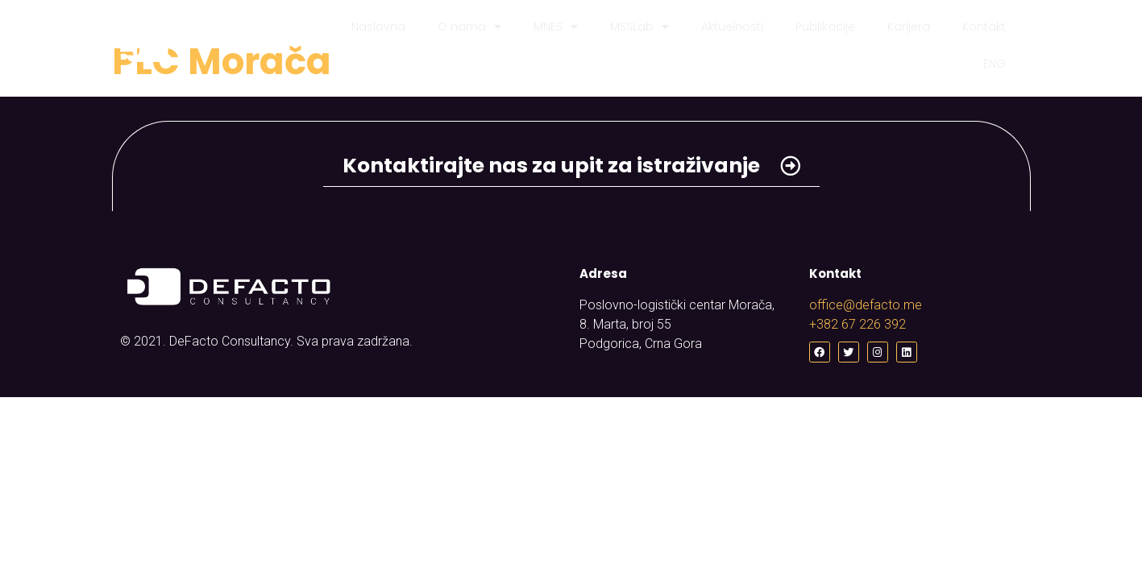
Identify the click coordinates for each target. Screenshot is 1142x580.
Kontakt (984, 27)
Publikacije (825, 27)
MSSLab (639, 26)
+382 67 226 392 (857, 324)
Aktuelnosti (732, 27)
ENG (994, 64)
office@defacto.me (865, 305)
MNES (556, 26)
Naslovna (378, 27)
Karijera (908, 27)
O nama (469, 26)
